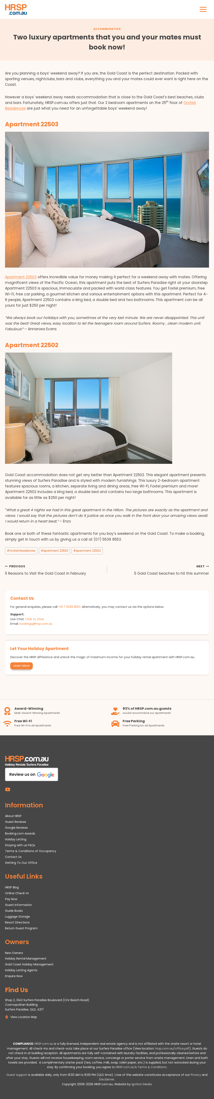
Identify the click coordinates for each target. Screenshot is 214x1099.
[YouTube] (7, 789)
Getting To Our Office (21, 862)
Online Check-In (17, 893)
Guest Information (18, 905)
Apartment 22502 (87, 551)
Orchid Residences (21, 551)
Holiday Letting (15, 839)
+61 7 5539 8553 (69, 607)
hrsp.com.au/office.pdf (172, 1048)
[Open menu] (203, 9)
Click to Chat (34, 619)
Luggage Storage (17, 916)
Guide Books (14, 910)
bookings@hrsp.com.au (36, 623)
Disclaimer (106, 1079)
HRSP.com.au (43, 1044)
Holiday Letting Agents (21, 970)
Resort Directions (17, 922)
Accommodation (107, 29)
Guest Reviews (15, 822)
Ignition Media (141, 1084)
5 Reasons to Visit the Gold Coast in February (54, 569)
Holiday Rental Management (25, 958)
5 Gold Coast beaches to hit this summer (160, 569)
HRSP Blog (12, 887)
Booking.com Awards (20, 833)
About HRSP (13, 816)
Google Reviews (16, 827)
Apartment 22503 (21, 276)
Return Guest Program (21, 928)
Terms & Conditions (152, 1067)
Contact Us (13, 857)
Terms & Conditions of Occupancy (30, 851)
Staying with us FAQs (20, 845)
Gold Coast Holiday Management (29, 964)
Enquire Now (14, 976)
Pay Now (11, 899)
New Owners (14, 953)
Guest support (16, 1075)
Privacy (196, 1075)
